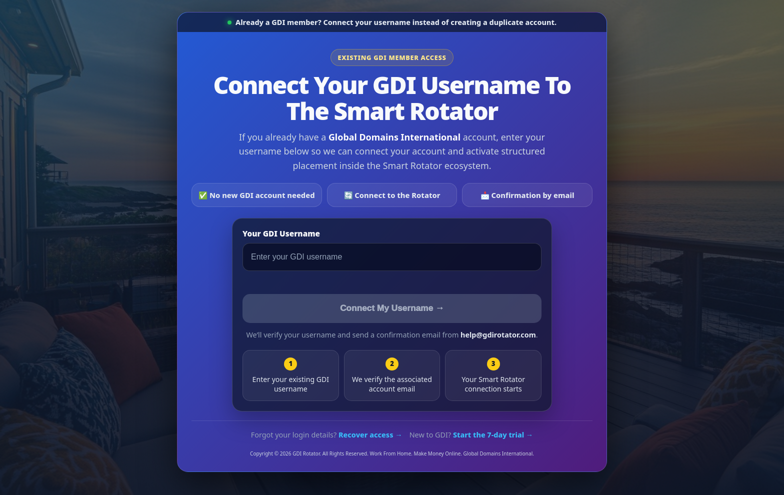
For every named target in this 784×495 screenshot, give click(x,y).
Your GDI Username (281, 233)
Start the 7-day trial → (493, 435)
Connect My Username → (392, 308)
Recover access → (370, 435)
